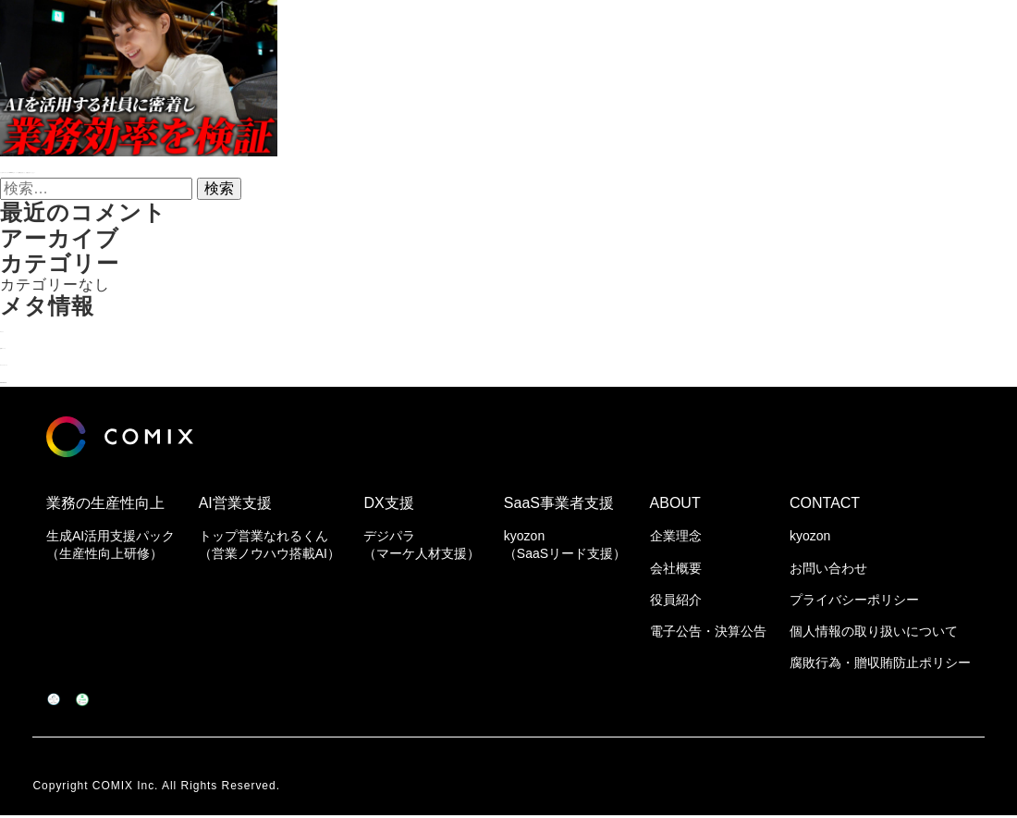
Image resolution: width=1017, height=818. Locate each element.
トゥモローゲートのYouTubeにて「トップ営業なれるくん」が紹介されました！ (283, 168)
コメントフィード (63, 360)
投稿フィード (47, 344)
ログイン (31, 327)
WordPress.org (55, 378)
